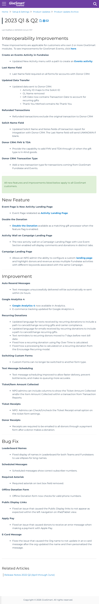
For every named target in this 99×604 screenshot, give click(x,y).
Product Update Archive (66, 11)
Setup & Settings (20, 11)
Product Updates (41, 11)
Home (5, 11)
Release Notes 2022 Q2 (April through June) (29, 575)
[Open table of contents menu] (5, 3)
